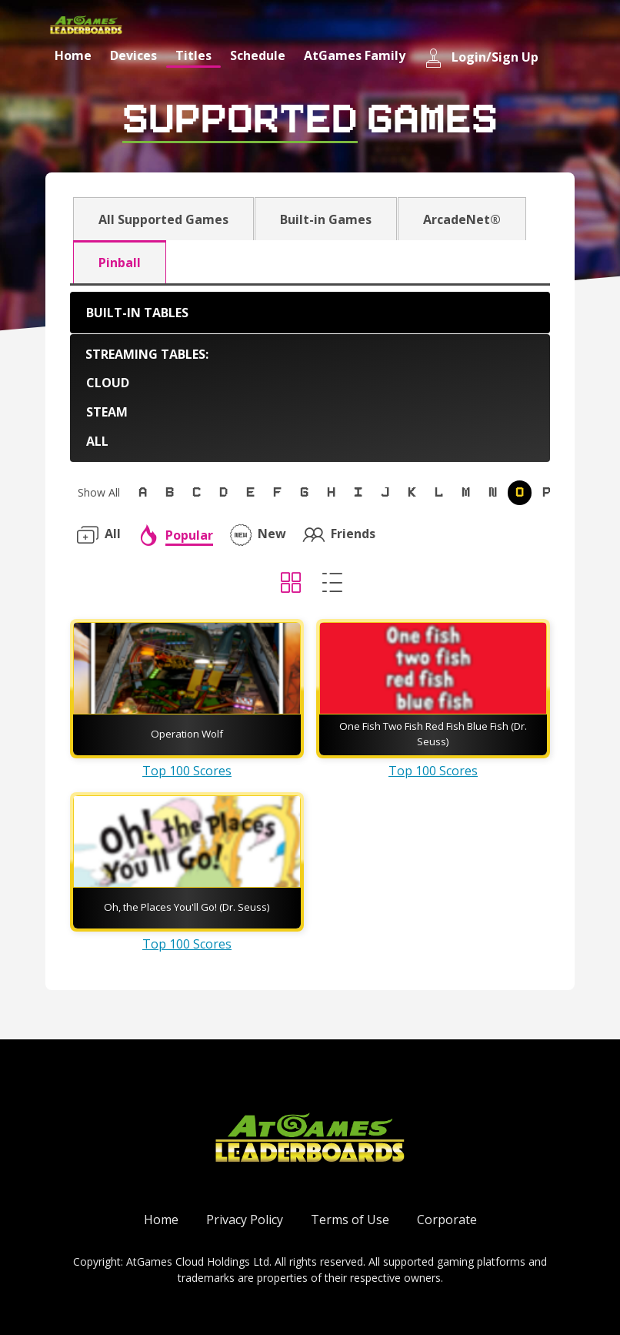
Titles (193, 55)
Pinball (119, 262)
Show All (99, 492)
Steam (107, 411)
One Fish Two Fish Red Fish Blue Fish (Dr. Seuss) (433, 733)
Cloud (107, 382)
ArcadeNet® (462, 219)
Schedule (257, 55)
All (97, 441)
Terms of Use (350, 1219)
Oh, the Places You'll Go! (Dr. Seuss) (187, 907)
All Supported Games (163, 219)
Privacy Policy (244, 1219)
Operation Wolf (187, 734)
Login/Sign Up (481, 58)
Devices (133, 55)
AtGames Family (354, 55)
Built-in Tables (137, 312)
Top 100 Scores (187, 770)
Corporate (447, 1219)
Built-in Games (326, 219)
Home (73, 55)
